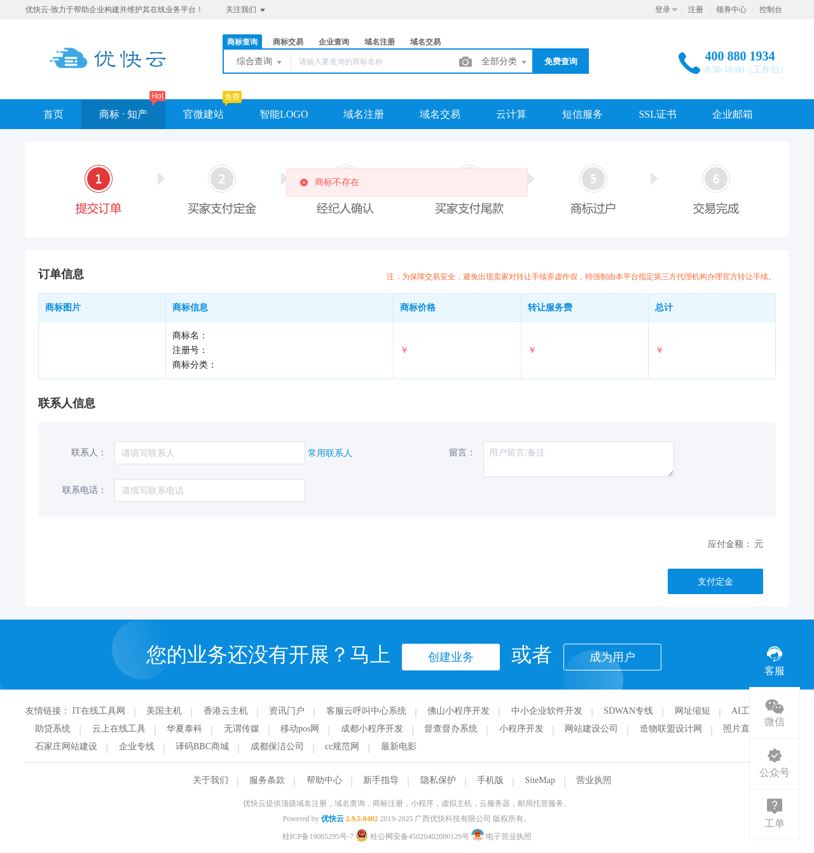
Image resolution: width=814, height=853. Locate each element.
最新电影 (399, 746)
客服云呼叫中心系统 (366, 711)
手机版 (490, 780)
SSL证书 (657, 114)
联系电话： (84, 490)
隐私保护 (438, 780)
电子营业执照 (501, 836)
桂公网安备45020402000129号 (413, 836)
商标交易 (288, 42)
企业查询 (334, 42)
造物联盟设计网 (671, 728)
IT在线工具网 (98, 711)
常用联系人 (330, 453)
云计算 (511, 114)
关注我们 (246, 10)
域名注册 (379, 42)
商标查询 (242, 42)
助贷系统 (53, 728)
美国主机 (164, 711)
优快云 (332, 818)
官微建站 (203, 114)
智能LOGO (283, 114)
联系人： (89, 452)
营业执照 (594, 780)
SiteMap (540, 780)
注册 (695, 9)
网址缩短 (692, 711)
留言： (462, 452)
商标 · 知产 (123, 114)
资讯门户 (287, 711)
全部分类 (504, 62)
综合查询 (260, 62)
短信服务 (582, 114)
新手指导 (381, 780)
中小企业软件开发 (547, 711)
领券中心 (731, 9)
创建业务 (451, 657)
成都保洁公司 (277, 746)
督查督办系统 (451, 728)
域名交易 (425, 42)
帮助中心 (324, 780)
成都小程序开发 (372, 728)
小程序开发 (521, 728)
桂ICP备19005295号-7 (318, 836)
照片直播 (741, 728)
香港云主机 (226, 711)
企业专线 (137, 746)
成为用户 (612, 657)
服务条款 (267, 780)
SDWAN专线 (628, 711)
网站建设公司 (591, 728)
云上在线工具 (119, 728)
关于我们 (210, 780)
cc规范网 (342, 746)
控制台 (770, 9)
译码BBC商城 (202, 746)
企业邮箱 (732, 114)
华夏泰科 (184, 728)
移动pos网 (299, 728)
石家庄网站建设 (66, 746)
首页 (53, 114)
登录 (662, 9)
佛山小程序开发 (458, 711)
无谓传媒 (241, 728)
